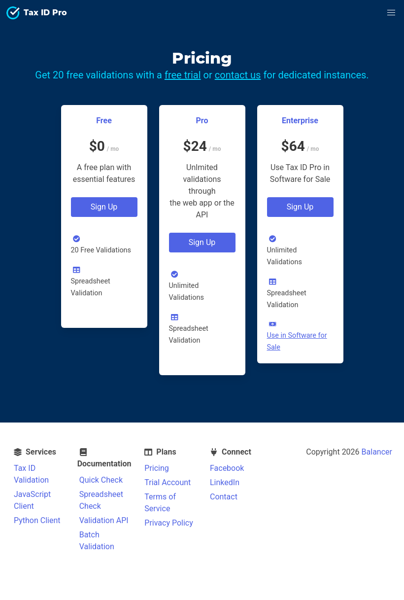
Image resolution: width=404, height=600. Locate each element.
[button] (391, 13)
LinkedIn (224, 482)
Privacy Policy (168, 523)
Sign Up (104, 207)
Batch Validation (96, 540)
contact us (238, 75)
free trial (183, 75)
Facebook (227, 468)
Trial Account (167, 482)
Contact (223, 496)
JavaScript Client (32, 500)
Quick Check (101, 480)
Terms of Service (160, 502)
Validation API (104, 520)
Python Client (37, 520)
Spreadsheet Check (101, 500)
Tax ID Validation (31, 474)
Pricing (156, 468)
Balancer (377, 452)
